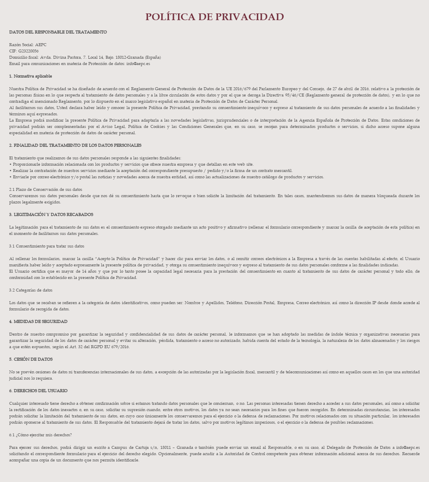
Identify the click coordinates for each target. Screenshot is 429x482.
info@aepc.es (408, 447)
